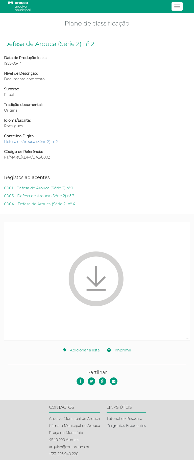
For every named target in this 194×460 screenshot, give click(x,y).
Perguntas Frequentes (126, 425)
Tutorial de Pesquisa (124, 418)
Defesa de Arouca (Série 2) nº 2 (31, 141)
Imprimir (119, 350)
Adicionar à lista (81, 350)
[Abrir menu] (177, 6)
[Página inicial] (97, 6)
